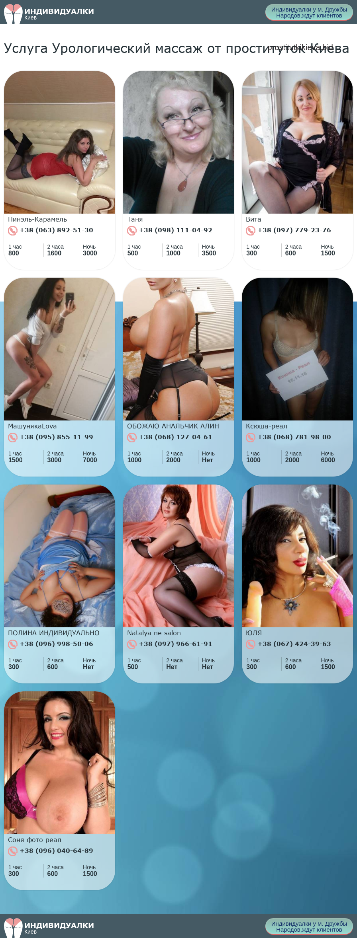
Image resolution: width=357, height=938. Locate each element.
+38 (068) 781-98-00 (288, 437)
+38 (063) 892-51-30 (50, 230)
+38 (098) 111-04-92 (169, 230)
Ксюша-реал (266, 426)
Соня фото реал (34, 840)
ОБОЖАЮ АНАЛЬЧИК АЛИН (173, 426)
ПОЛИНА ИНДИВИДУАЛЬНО (54, 633)
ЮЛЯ (254, 633)
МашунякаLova (32, 426)
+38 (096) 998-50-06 (50, 644)
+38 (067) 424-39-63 (288, 644)
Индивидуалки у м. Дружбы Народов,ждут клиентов (309, 12)
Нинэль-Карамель (37, 219)
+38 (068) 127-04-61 (169, 437)
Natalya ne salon (154, 633)
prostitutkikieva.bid (300, 47)
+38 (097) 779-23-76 (288, 230)
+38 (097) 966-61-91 (169, 644)
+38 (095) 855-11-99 (50, 437)
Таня (135, 219)
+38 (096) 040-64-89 (50, 851)
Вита (253, 219)
